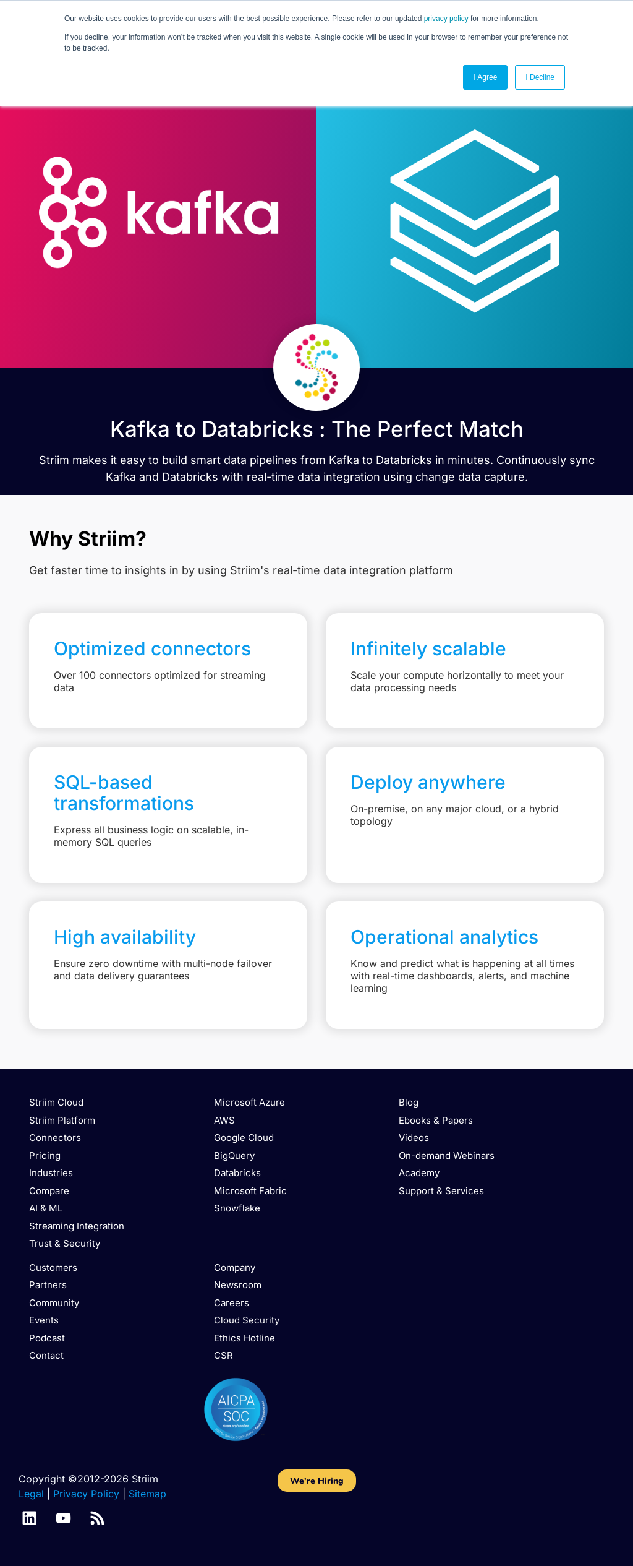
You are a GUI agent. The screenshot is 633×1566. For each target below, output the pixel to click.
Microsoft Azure (249, 1102)
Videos (414, 1137)
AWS (224, 1120)
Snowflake (237, 1208)
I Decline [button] (539, 77)
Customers (53, 1267)
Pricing (45, 1155)
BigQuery (234, 1155)
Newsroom (237, 1285)
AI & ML (45, 1208)
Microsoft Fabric (250, 1191)
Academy (419, 1173)
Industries (51, 1173)
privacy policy (446, 18)
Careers (231, 1303)
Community (54, 1303)
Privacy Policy (86, 1493)
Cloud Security (246, 1320)
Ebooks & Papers (436, 1120)
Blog (408, 1102)
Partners (48, 1285)
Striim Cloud (56, 1102)
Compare (49, 1191)
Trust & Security (64, 1243)
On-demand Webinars (447, 1155)
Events (44, 1320)
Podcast (47, 1338)
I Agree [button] (485, 77)
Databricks (237, 1173)
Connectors (55, 1137)
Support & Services (441, 1191)
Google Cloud (244, 1137)
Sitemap (147, 1493)
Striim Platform (62, 1120)
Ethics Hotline (244, 1338)
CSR (223, 1355)
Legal (31, 1493)
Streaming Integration (76, 1226)
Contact (46, 1355)
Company (234, 1267)
